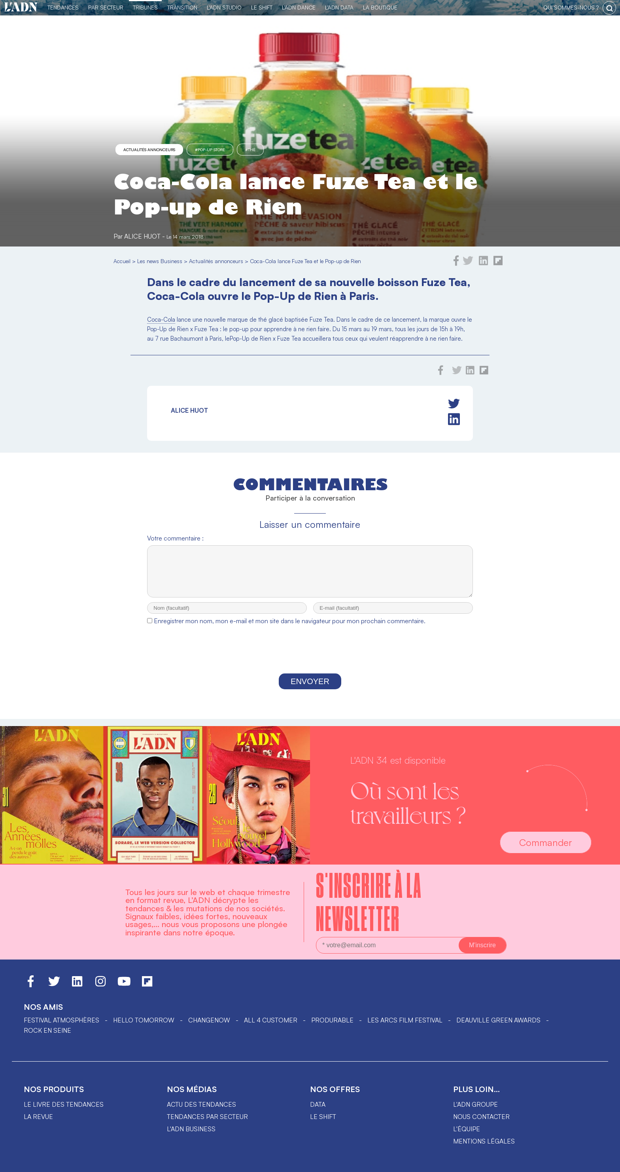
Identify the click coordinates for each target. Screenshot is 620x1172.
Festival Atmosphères (61, 1020)
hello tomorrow (143, 1020)
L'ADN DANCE (299, 7)
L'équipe (466, 1129)
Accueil (121, 261)
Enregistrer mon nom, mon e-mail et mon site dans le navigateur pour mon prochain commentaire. (289, 628)
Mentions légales (484, 1141)
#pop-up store (210, 149)
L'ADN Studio (224, 7)
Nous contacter (481, 1117)
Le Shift (261, 7)
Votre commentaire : (175, 538)
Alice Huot (142, 236)
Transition (182, 7)
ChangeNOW (209, 1020)
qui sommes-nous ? (571, 7)
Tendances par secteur (207, 1117)
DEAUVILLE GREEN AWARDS (498, 1020)
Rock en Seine (47, 1030)
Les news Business (159, 261)
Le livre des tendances (64, 1104)
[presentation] (310, 658)
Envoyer (310, 688)
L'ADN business (191, 1129)
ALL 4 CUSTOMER (270, 1020)
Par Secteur (105, 7)
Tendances (63, 7)
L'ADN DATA (339, 7)
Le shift (323, 1117)
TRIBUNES (145, 7)
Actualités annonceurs (149, 149)
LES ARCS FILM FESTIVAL (404, 1020)
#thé (250, 149)
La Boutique (380, 7)
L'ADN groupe (475, 1104)
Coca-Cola (161, 319)
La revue (38, 1117)
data (317, 1104)
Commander (545, 842)
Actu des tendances (201, 1104)
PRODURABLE (332, 1020)
